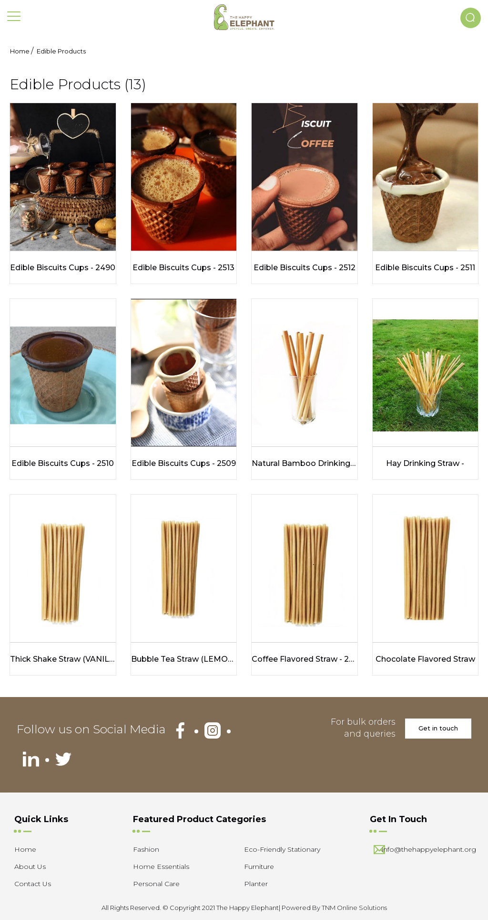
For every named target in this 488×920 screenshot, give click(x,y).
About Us (30, 866)
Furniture (259, 866)
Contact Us (32, 883)
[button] (470, 18)
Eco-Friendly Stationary (282, 849)
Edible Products (61, 51)
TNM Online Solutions (354, 907)
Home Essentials (161, 866)
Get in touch (438, 728)
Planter (256, 883)
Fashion (146, 849)
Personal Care (156, 883)
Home (20, 51)
